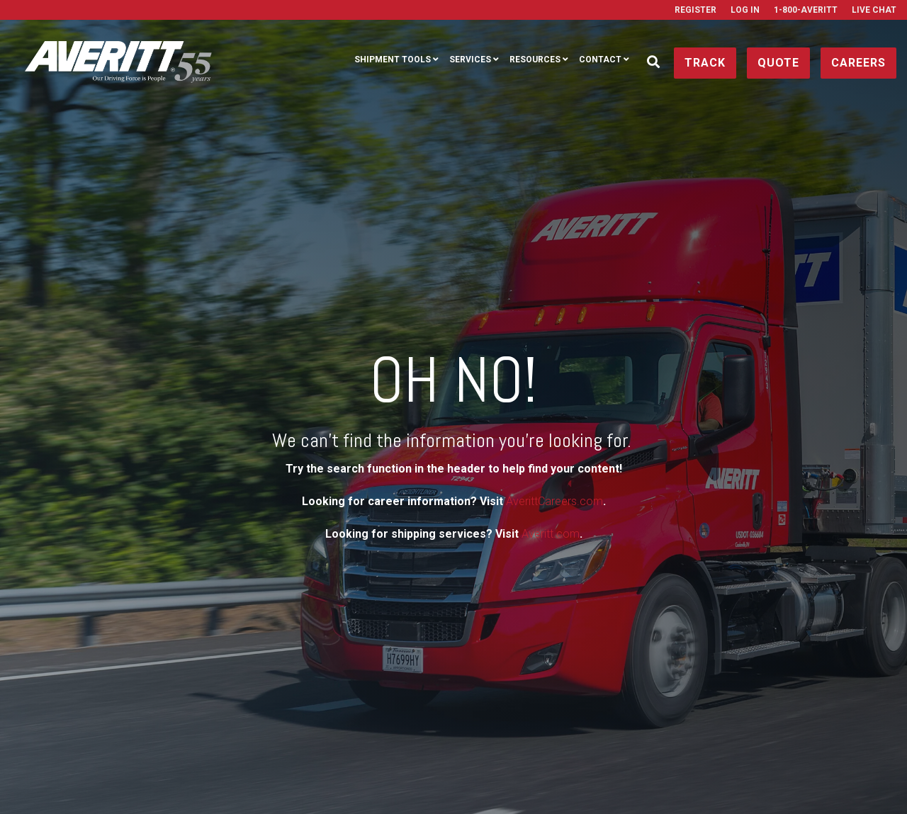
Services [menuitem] (470, 59)
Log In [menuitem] (745, 10)
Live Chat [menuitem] (874, 10)
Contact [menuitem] (600, 59)
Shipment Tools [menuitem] (392, 59)
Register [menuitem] (695, 10)
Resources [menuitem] (534, 59)
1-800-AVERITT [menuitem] (806, 10)
